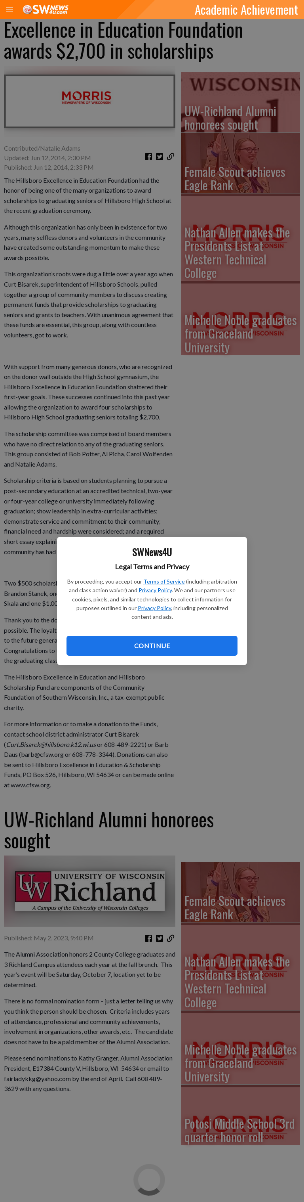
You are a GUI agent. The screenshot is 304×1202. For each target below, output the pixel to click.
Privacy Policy (155, 590)
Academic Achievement (246, 9)
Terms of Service (164, 581)
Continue (152, 645)
